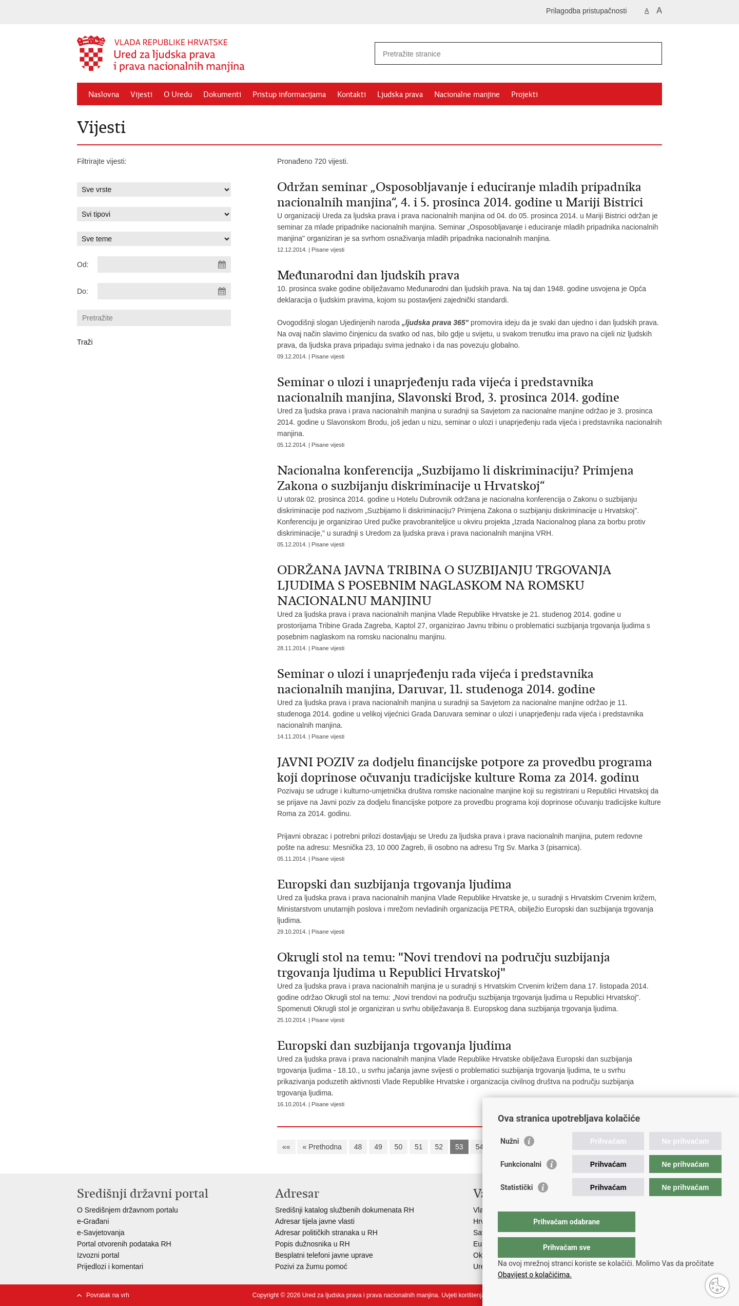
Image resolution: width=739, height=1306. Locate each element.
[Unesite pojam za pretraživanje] (507, 53)
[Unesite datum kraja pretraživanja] (164, 291)
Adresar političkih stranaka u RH (326, 1232)
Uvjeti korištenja (463, 1295)
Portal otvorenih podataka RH (124, 1244)
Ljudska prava (400, 94)
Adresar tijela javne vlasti (315, 1221)
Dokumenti (222, 94)
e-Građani (93, 1221)
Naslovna (103, 94)
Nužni (509, 1162)
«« (286, 1147)
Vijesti (141, 94)
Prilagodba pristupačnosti (586, 11)
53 (459, 1147)
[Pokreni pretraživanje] (650, 53)
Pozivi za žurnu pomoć (311, 1266)
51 (419, 1147)
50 (399, 1147)
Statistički (516, 1208)
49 (378, 1147)
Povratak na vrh (107, 1295)
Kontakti (351, 94)
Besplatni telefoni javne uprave (324, 1255)
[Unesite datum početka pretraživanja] (164, 264)
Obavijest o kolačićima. (535, 1275)
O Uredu (178, 94)
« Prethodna (321, 1147)
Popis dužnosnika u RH (312, 1244)
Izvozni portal (98, 1255)
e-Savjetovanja (101, 1232)
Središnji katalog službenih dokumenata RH (344, 1210)
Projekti (524, 94)
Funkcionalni (520, 1185)
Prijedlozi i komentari (110, 1266)
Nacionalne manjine (467, 94)
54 (479, 1147)
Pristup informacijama (289, 94)
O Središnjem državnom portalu (127, 1210)
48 (358, 1147)
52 (439, 1147)
